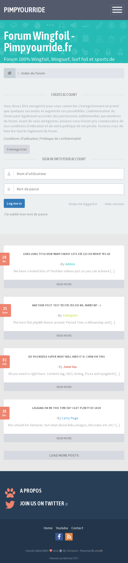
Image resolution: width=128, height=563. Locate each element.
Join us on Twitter (44, 503)
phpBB (99, 550)
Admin (70, 264)
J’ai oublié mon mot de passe (26, 214)
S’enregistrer (17, 149)
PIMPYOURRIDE (24, 10)
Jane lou (70, 366)
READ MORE (64, 284)
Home (48, 528)
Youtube (62, 528)
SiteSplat (70, 315)
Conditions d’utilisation (21, 138)
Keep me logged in (80, 204)
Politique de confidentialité (60, 138)
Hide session (111, 204)
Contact (77, 528)
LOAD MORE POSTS (64, 455)
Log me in (14, 203)
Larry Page (70, 418)
